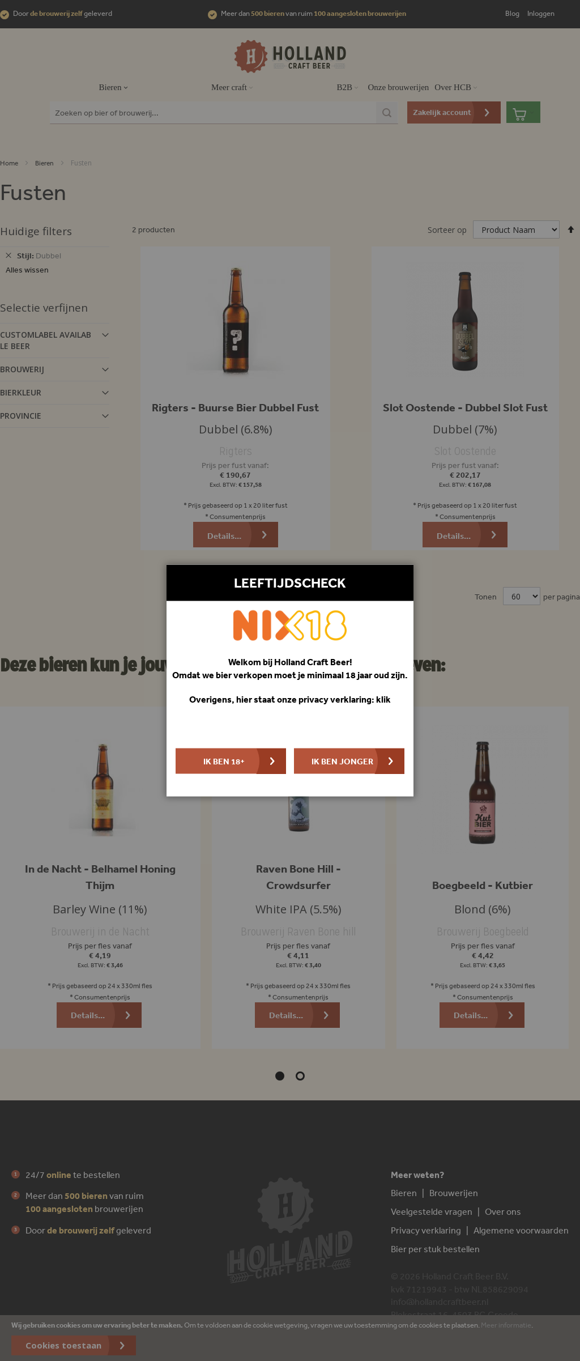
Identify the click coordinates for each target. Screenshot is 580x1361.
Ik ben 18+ (224, 760)
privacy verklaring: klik (344, 699)
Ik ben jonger (342, 760)
